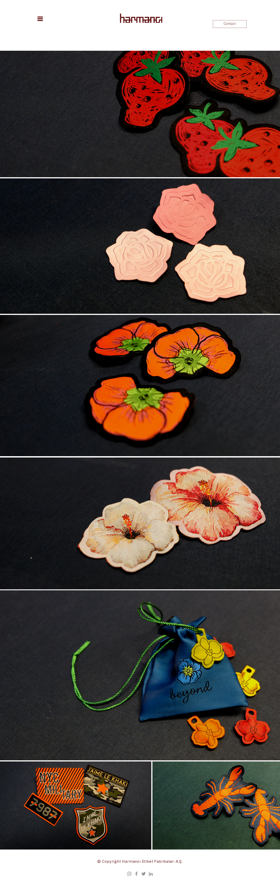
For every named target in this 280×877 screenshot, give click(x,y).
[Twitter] (143, 874)
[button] (40, 19)
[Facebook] (136, 874)
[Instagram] (129, 874)
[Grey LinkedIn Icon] (151, 874)
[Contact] (229, 24)
